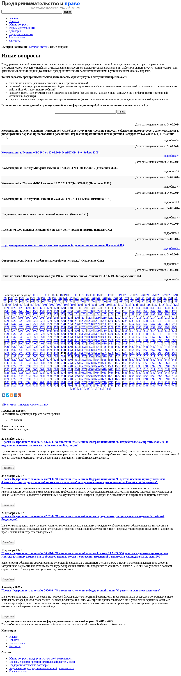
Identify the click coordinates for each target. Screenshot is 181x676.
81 (109, 301)
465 (139, 349)
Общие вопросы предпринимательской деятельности (41, 658)
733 (90, 385)
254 (63, 324)
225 (35, 320)
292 (153, 327)
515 (139, 356)
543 (160, 359)
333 (90, 333)
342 (153, 333)
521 (7, 359)
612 (118, 369)
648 (21, 375)
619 (167, 369)
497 (14, 356)
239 (132, 320)
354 (63, 337)
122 (14, 307)
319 (167, 330)
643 (160, 372)
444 (167, 346)
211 (111, 317)
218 (160, 317)
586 (111, 366)
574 (28, 366)
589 (132, 366)
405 (70, 343)
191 (146, 314)
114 (135, 304)
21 (131, 295)
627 (49, 372)
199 (28, 317)
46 (93, 298)
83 (120, 301)
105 (73, 304)
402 (49, 343)
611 (111, 369)
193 (160, 314)
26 (158, 295)
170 (174, 311)
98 (26, 304)
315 (139, 330)
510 (104, 356)
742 (153, 385)
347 (14, 337)
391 (146, 340)
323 (21, 333)
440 (139, 346)
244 (167, 320)
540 (139, 359)
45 (87, 298)
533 (90, 359)
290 (139, 327)
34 (27, 298)
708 (90, 382)
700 (35, 382)
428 (56, 346)
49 (109, 298)
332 (83, 333)
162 (118, 311)
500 (35, 356)
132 (83, 307)
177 (49, 314)
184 (97, 314)
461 (111, 349)
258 (90, 324)
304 (63, 330)
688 (125, 379)
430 (70, 346)
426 (42, 346)
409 (97, 343)
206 (76, 317)
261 (111, 324)
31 (10, 298)
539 (132, 359)
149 (28, 311)
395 (174, 340)
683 (90, 379)
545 (174, 359)
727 (49, 385)
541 (146, 359)
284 (97, 327)
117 (155, 304)
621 (7, 372)
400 (35, 343)
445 (174, 346)
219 (167, 317)
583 (90, 366)
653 (56, 375)
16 (103, 295)
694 (167, 379)
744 (167, 385)
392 (153, 340)
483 (90, 353)
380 (70, 340)
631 (76, 372)
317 (153, 330)
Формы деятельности (22, 27)
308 (90, 330)
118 (162, 304)
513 (125, 356)
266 (146, 324)
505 (70, 356)
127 (49, 307)
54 (137, 298)
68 (38, 301)
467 (153, 349)
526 (42, 359)
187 (118, 314)
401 (42, 343)
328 (56, 333)
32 (16, 298)
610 (104, 369)
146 (7, 311)
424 (28, 346)
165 (139, 311)
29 (175, 295)
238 (125, 320)
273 (21, 327)
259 (97, 324)
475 (35, 353)
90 (159, 301)
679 (63, 379)
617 (153, 369)
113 (128, 304)
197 (14, 317)
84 (126, 301)
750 (101, 388)
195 (174, 314)
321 (7, 333)
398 (21, 343)
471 (7, 353)
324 (28, 333)
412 (118, 343)
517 (153, 356)
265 (139, 324)
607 (83, 369)
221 (7, 320)
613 (125, 369)
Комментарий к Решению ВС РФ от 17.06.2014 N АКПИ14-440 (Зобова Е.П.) (50, 152)
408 (90, 343)
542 (153, 359)
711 (111, 382)
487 (118, 353)
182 (83, 314)
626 (42, 372)
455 (70, 349)
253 (56, 324)
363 (125, 337)
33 (21, 298)
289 (132, 327)
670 (174, 375)
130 (70, 307)
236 (111, 320)
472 (14, 353)
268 (160, 324)
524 (28, 359)
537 (118, 359)
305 (70, 330)
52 (126, 298)
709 (97, 382)
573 (21, 366)
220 (174, 317)
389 (132, 340)
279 (63, 327)
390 (139, 340)
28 (169, 295)
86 (137, 301)
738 (125, 385)
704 (63, 382)
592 (153, 366)
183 (90, 314)
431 (76, 346)
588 (125, 366)
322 (14, 333)
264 (132, 324)
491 (146, 353)
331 (76, 333)
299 (28, 330)
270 (174, 324)
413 (125, 343)
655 (70, 375)
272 (14, 327)
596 (7, 369)
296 (7, 330)
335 (104, 333)
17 (109, 295)
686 (111, 379)
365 (139, 337)
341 (146, 333)
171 (7, 314)
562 (118, 362)
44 (82, 298)
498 (21, 356)
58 (159, 298)
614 (132, 369)
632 (83, 372)
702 (49, 382)
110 (108, 304)
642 (153, 372)
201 (42, 317)
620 (174, 369)
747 (80, 388)
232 (83, 320)
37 (43, 298)
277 (49, 327)
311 (111, 330)
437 (118, 346)
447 (14, 349)
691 (146, 379)
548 (21, 362)
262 (118, 324)
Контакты (14, 40)
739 (132, 385)
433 (90, 346)
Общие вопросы (18, 24)
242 (153, 320)
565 (139, 362)
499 (28, 356)
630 (70, 372)
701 (42, 382)
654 (63, 375)
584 (97, 366)
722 (14, 385)
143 (160, 307)
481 (76, 353)
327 (49, 333)
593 (160, 366)
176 (42, 314)
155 (70, 311)
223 (21, 320)
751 (108, 388)
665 (139, 375)
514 (132, 356)
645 (174, 372)
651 (42, 375)
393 (160, 340)
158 (90, 311)
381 (76, 340)
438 (125, 346)
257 (83, 324)
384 (97, 340)
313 (125, 330)
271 (7, 327)
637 (118, 372)
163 (125, 311)
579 (63, 366)
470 (174, 349)
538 (125, 359)
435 (104, 346)
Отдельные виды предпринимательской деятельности (41, 668)
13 (87, 295)
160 (104, 311)
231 (76, 320)
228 (56, 320)
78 (93, 301)
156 (76, 311)
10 (70, 295)
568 (160, 362)
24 (147, 295)
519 (167, 356)
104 (66, 304)
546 (7, 362)
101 (45, 304)
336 (111, 333)
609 (97, 369)
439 (132, 346)
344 (167, 333)
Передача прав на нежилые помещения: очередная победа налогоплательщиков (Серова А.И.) (62, 245)
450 (35, 349)
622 (14, 372)
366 (146, 337)
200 (35, 317)
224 (28, 320)
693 (160, 379)
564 (132, 362)
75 (76, 301)
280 (70, 327)
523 (21, 359)
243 (160, 320)
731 (76, 385)
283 (90, 327)
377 (49, 340)
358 (90, 337)
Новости (14, 21)
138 (125, 307)
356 (76, 337)
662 (118, 375)
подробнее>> (172, 155)
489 (132, 353)
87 (142, 301)
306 (76, 330)
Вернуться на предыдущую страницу (26, 404)
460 (104, 349)
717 (153, 382)
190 (139, 314)
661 (111, 375)
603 (56, 369)
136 (111, 307)
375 (35, 340)
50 (115, 298)
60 (170, 298)
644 (167, 372)
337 (118, 333)
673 (21, 379)
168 (160, 311)
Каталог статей (38, 46)
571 (7, 366)
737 (118, 385)
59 (164, 298)
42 (71, 298)
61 (176, 298)
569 (167, 362)
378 (56, 340)
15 (98, 295)
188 (125, 314)
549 (28, 362)
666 (146, 375)
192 (153, 314)
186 (111, 314)
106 (80, 304)
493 (160, 353)
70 (49, 301)
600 (35, 369)
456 (76, 349)
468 (160, 349)
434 (97, 346)
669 (167, 375)
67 (32, 301)
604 (63, 369)
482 (83, 353)
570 (174, 362)
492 (153, 353)
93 (176, 301)
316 (146, 330)
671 (7, 379)
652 (49, 375)
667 (153, 375)
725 (35, 385)
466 (146, 349)
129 (63, 307)
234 (97, 320)
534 (97, 359)
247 (14, 324)
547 (14, 362)
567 (153, 362)
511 (111, 356)
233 (90, 320)
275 (35, 327)
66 (27, 301)
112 (121, 304)
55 (142, 298)
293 (160, 327)
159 (97, 311)
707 (83, 382)
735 (104, 385)
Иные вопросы (18, 671)
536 (111, 359)
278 (56, 327)
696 (7, 382)
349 (28, 337)
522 (14, 359)
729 (63, 385)
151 (42, 311)
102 (52, 304)
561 (111, 362)
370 (174, 337)
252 (49, 324)
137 (118, 307)
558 (90, 362)
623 (21, 372)
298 (21, 330)
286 (111, 327)
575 (35, 366)
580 (70, 366)
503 (56, 356)
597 (14, 369)
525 (35, 359)
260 (104, 324)
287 (118, 327)
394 (167, 340)
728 (56, 385)
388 (125, 340)
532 (83, 359)
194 (167, 314)
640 (139, 372)
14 (92, 295)
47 (98, 298)
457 (83, 349)
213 (125, 317)
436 (111, 346)
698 (21, 382)
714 (132, 382)
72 (60, 301)
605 (70, 369)
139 (132, 307)
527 (49, 359)
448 (21, 349)
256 (76, 324)
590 (139, 366)
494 (167, 353)
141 (146, 307)
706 (76, 382)
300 (35, 330)
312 (118, 330)
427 (49, 346)
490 (139, 353)
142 (153, 307)
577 (49, 366)
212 (118, 317)
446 (7, 349)
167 (153, 311)
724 (28, 385)
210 (104, 317)
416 (146, 343)
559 (97, 362)
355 (70, 337)
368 (160, 337)
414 (132, 343)
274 (28, 327)
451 (42, 349)
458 (90, 349)
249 (28, 324)
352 (49, 337)
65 (21, 301)
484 (97, 353)
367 (153, 337)
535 (104, 359)
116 (148, 304)
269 (167, 324)
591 (146, 366)
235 (104, 320)
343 (160, 333)
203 (56, 317)
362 (118, 337)
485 (104, 353)
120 (176, 304)
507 (83, 356)
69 (43, 301)
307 (83, 330)
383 (90, 340)
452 (49, 349)
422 (14, 346)
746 (73, 388)
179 (63, 314)
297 (14, 330)
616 (146, 369)
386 (111, 340)
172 (14, 314)
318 (160, 330)
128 (56, 307)
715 (139, 382)
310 (104, 330)
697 (14, 382)
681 (76, 379)
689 (132, 379)
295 (174, 327)
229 (63, 320)
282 (83, 327)
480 (70, 353)
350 (35, 337)
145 (174, 307)
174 (28, 314)
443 (160, 346)
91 (164, 301)
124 (28, 307)
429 (63, 346)
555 (70, 362)
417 (153, 343)
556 (76, 362)
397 (14, 343)
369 (167, 337)
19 (120, 295)
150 (35, 311)
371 (7, 340)
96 (15, 304)
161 (111, 311)
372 (14, 340)
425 (35, 346)
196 (7, 317)
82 (115, 301)
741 (146, 385)
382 (83, 340)
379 (63, 340)
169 (167, 311)
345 (174, 333)
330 (70, 333)
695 (174, 379)
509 (97, 356)
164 (132, 311)
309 (97, 330)
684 (97, 379)
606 (76, 369)
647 (14, 375)
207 (83, 317)
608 (90, 369)
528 (56, 359)
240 (139, 320)
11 (76, 295)
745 (174, 385)
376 (42, 340)
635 (104, 372)
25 (153, 295)
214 (132, 317)
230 (70, 320)
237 (118, 320)
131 (76, 307)
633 (90, 372)
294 (167, 327)
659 (97, 375)
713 (125, 382)
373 (21, 340)
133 (90, 307)
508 (90, 356)
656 (76, 375)
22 (136, 295)
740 (139, 385)
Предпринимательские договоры (29, 664)
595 (174, 366)
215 (139, 317)
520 (174, 356)
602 (49, 369)
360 (104, 337)
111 (114, 304)
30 (5, 298)
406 (76, 343)
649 (28, 375)
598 (21, 369)
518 (160, 356)
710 (104, 382)
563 (125, 362)
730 (70, 385)
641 (146, 372)
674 (28, 379)
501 (42, 356)
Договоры (15, 30)
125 (35, 307)
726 (42, 385)
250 (35, 324)
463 (125, 349)
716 (146, 382)
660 (104, 375)
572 (14, 366)
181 (76, 314)
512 (118, 356)
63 (10, 301)
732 (83, 385)
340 (139, 333)
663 (125, 375)
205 (70, 317)
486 (111, 353)
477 (49, 353)
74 (71, 301)
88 (148, 301)
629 (63, 372)
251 (42, 324)
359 (97, 337)
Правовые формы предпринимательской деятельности (42, 661)
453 (56, 349)
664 (132, 375)
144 (167, 307)
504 (63, 356)
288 (125, 327)
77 (87, 301)
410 (104, 343)
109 (100, 304)
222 (14, 320)
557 (83, 362)
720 (174, 382)
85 (131, 301)
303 (56, 330)
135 (104, 307)
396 (7, 343)
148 (21, 311)
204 (63, 317)
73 (65, 301)
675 (35, 379)
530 (70, 359)
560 (104, 362)
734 (97, 385)
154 (63, 311)
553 (56, 362)
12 (81, 295)
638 (125, 372)
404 (63, 343)
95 (9, 304)
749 (94, 388)
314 (132, 330)
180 (70, 314)
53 (131, 298)
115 (141, 304)
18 (114, 295)
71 (54, 301)
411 (111, 343)
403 (56, 343)
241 (146, 320)
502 (49, 356)
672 (14, 379)
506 (76, 356)
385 (104, 340)
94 (4, 304)
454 (63, 349)
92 (170, 301)
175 (35, 314)
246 (7, 324)
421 (7, 346)
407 (83, 343)
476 (42, 353)
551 (42, 362)
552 (49, 362)
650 (35, 375)
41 (65, 298)
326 (42, 333)
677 (49, 379)
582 (83, 366)
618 (160, 369)
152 (49, 311)
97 (20, 304)
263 (125, 324)
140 (139, 307)
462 (118, 349)
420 (174, 343)
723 (21, 385)
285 (104, 327)
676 (42, 379)
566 (146, 362)
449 (28, 349)
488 (125, 353)
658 (90, 375)
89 (153, 301)
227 (49, 320)
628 (56, 372)
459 (97, 349)
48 (104, 298)
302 (49, 330)
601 (42, 369)
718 (160, 382)
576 (42, 366)
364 (132, 337)
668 (160, 375)
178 (56, 314)
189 (132, 314)
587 (118, 366)
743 (160, 385)
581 (76, 366)
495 (174, 353)
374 (28, 340)
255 (70, 324)
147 (14, 311)
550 (35, 362)
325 (35, 333)
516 (146, 356)
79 (98, 301)
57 (153, 298)
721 (7, 385)
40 (60, 298)
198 (21, 317)
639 (132, 372)
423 (21, 346)
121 (7, 307)
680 (70, 379)
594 (167, 366)
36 (38, 298)
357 (83, 337)
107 (87, 304)
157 (83, 311)
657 (83, 375)
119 (169, 304)
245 (174, 320)
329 (63, 333)
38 (49, 298)
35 (32, 298)
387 (118, 340)
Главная (13, 18)
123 (21, 307)
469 (167, 349)
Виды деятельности (21, 34)
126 (42, 307)
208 (90, 317)
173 (21, 314)
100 (38, 304)
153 (56, 311)
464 (132, 349)
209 (97, 317)
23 (142, 295)
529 (63, 359)
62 (5, 301)
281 (76, 327)
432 (83, 346)
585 (104, 366)
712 (118, 382)
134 (97, 307)
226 (42, 320)
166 (146, 311)
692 (153, 379)
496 (7, 356)
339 (132, 333)
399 (28, 343)
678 (56, 379)
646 (7, 375)
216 (146, 317)
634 (97, 372)
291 (146, 327)
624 (28, 372)
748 (87, 388)
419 (167, 343)
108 (93, 304)
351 (42, 337)
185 (104, 314)
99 (32, 304)
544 (167, 359)
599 (28, 369)
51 (120, 298)
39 (54, 298)
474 (28, 353)
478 (56, 353)
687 (118, 379)
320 (174, 330)
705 (70, 382)
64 (16, 301)
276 (42, 327)
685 (104, 379)
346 (7, 337)
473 (21, 353)
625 (35, 372)
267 (153, 324)
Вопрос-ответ (17, 37)
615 (139, 369)
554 (63, 362)
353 (56, 337)
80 (104, 301)
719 (167, 382)
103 (59, 304)
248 (21, 324)
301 (42, 330)
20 (125, 295)
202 (49, 317)
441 (146, 346)
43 (76, 298)
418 (160, 343)
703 (56, 382)
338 (125, 333)
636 (111, 372)
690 (139, 379)
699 (28, 382)
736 (111, 385)
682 (83, 379)
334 (97, 333)
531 (76, 359)
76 (82, 301)
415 (139, 343)
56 (148, 298)
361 (111, 337)
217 (153, 317)
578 (56, 366)
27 (164, 295)
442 (153, 346)
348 (21, 337)
